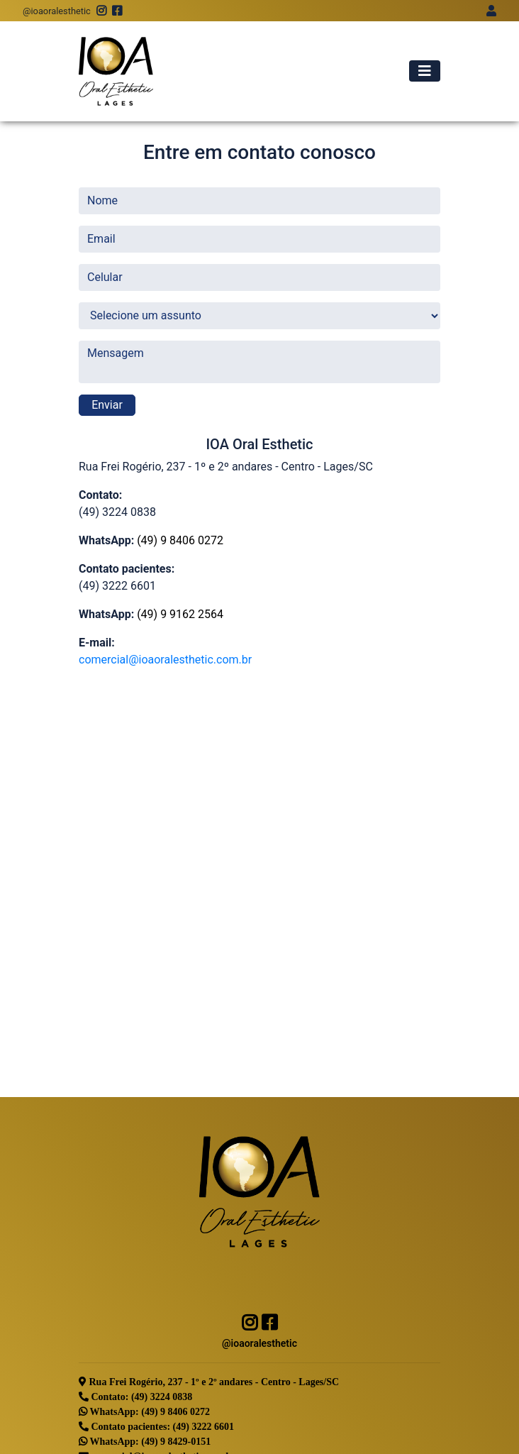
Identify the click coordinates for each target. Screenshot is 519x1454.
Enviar (107, 405)
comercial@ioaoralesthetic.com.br (165, 659)
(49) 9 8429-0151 (176, 1441)
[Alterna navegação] (424, 71)
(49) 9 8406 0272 (180, 540)
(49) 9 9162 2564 (180, 614)
